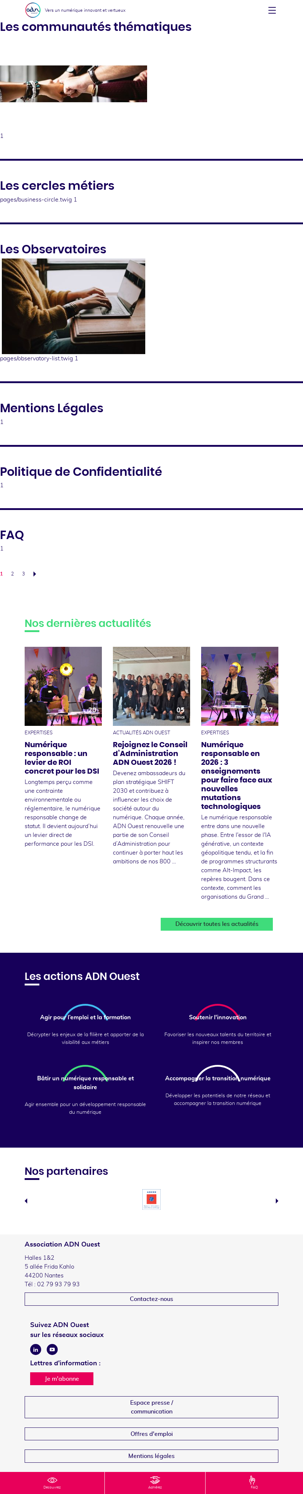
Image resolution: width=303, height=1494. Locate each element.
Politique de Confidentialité (81, 472)
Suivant (36, 574)
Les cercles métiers (57, 186)
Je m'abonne (62, 1379)
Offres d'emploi (152, 1434)
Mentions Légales (51, 408)
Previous (26, 1201)
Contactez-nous (151, 1299)
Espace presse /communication (151, 1407)
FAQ (12, 535)
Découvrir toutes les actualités (217, 924)
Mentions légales (151, 1456)
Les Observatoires (53, 250)
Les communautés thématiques (96, 27)
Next (277, 1201)
